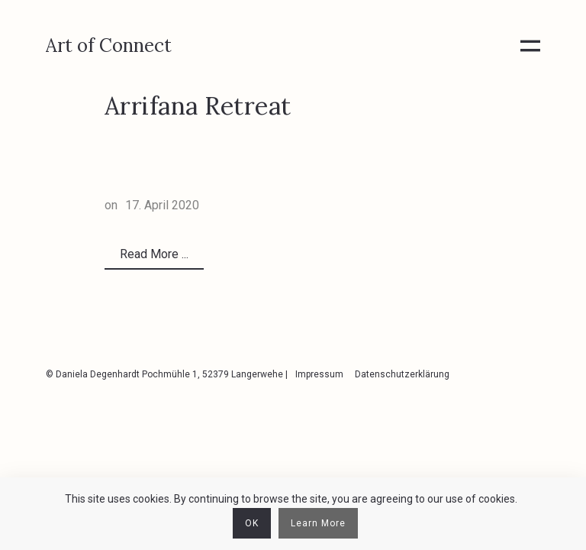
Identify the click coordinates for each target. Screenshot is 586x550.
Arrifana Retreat (198, 105)
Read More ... (154, 254)
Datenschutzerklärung (402, 374)
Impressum (319, 374)
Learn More (318, 523)
